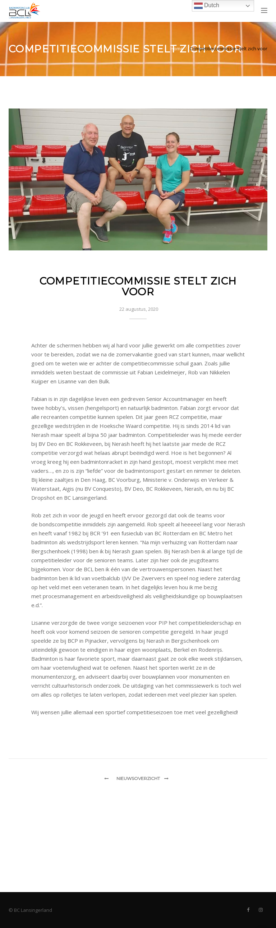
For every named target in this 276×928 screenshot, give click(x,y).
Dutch (206, 5)
